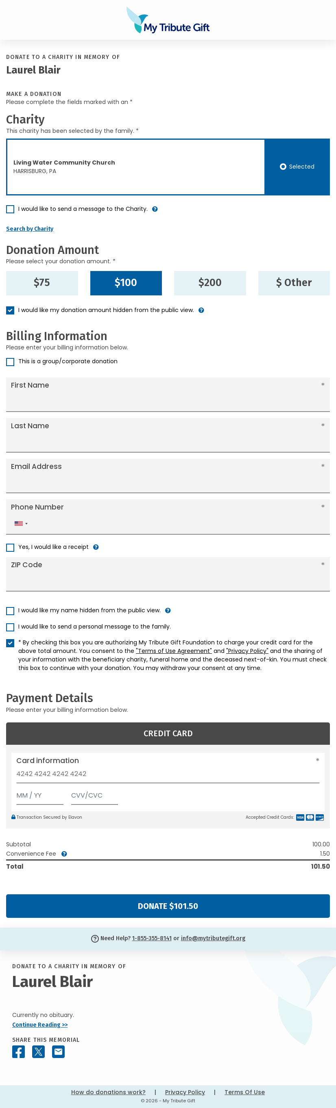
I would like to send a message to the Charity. (83, 209)
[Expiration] (39, 794)
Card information (47, 760)
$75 (42, 283)
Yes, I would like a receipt (53, 547)
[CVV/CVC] (94, 794)
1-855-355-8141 (152, 938)
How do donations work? (108, 1092)
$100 (126, 283)
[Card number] (168, 776)
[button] (154, 212)
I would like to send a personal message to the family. (94, 626)
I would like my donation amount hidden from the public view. (106, 310)
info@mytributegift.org (213, 938)
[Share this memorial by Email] (58, 1052)
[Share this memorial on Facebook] (18, 1052)
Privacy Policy (185, 1092)
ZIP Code (26, 565)
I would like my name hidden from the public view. (89, 610)
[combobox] (20, 523)
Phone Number (37, 507)
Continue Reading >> (40, 1024)
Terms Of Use (245, 1092)
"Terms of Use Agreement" (174, 651)
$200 (210, 283)
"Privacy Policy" (247, 651)
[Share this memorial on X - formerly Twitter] (38, 1052)
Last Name (30, 426)
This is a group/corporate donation (68, 361)
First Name (30, 385)
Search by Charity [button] (29, 229)
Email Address (36, 466)
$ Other (294, 283)
